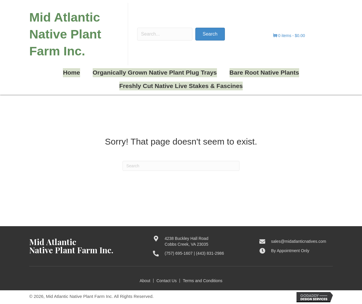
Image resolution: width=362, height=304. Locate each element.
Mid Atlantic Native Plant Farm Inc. (65, 34)
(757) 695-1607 (179, 253)
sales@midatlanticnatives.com (298, 241)
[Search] (181, 166)
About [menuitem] (144, 281)
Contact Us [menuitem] (166, 281)
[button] (210, 34)
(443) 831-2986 (210, 253)
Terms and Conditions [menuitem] (202, 281)
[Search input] (164, 34)
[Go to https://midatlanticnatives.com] (85, 246)
